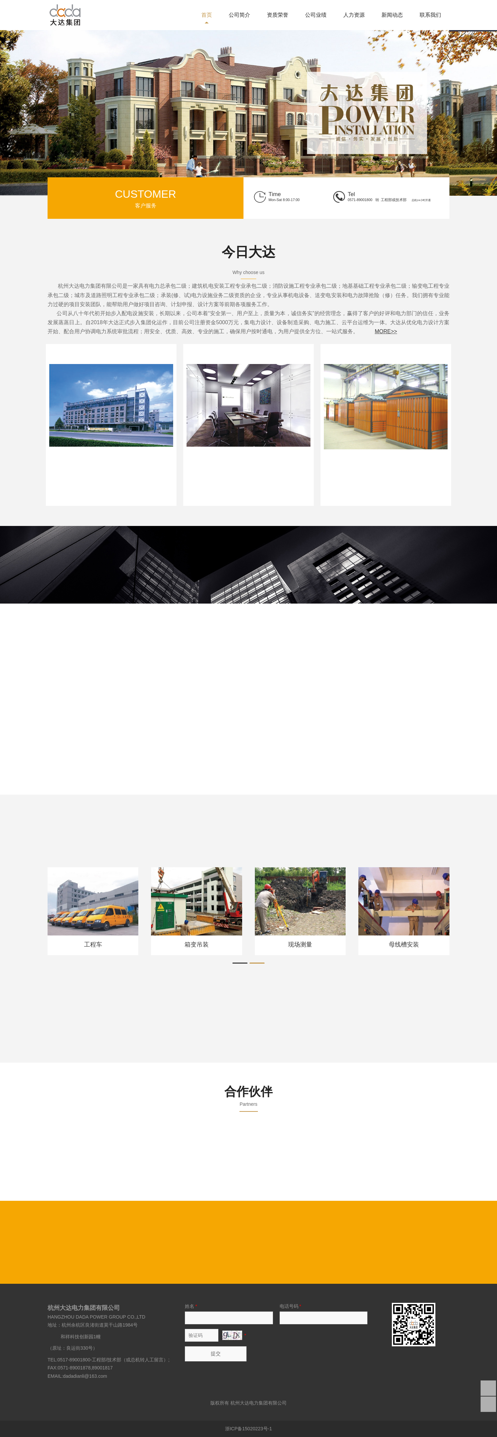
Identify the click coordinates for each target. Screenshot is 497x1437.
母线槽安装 (404, 944)
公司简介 (239, 15)
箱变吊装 (197, 944)
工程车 (93, 944)
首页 (206, 15)
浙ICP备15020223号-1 (248, 1428)
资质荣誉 (277, 15)
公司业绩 (316, 15)
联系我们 (430, 15)
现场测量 (300, 944)
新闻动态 (392, 15)
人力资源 (354, 15)
